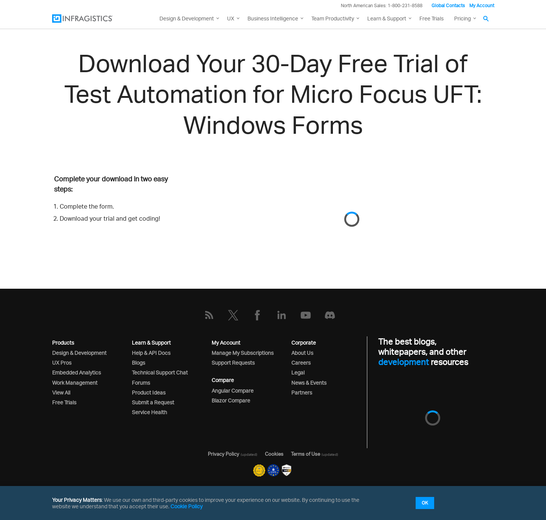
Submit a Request (153, 402)
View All (61, 392)
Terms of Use (305, 454)
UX (230, 18)
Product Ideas (149, 392)
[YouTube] (305, 315)
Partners (301, 392)
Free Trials (431, 18)
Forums (141, 382)
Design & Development (79, 353)
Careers (301, 362)
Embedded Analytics (76, 372)
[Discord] (329, 315)
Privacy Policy (223, 454)
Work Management (74, 382)
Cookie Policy (186, 506)
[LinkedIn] (281, 315)
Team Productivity (332, 18)
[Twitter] (233, 315)
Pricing (462, 18)
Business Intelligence (272, 18)
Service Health (149, 412)
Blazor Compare (231, 400)
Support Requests (233, 362)
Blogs (138, 362)
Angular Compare (233, 390)
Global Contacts (448, 5)
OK (425, 503)
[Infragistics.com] (90, 18)
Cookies (274, 454)
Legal (298, 372)
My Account (481, 5)
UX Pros (61, 362)
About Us (302, 353)
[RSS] (209, 315)
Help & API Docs (151, 353)
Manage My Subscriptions (243, 353)
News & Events (308, 382)
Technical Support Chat (160, 372)
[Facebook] (257, 315)
